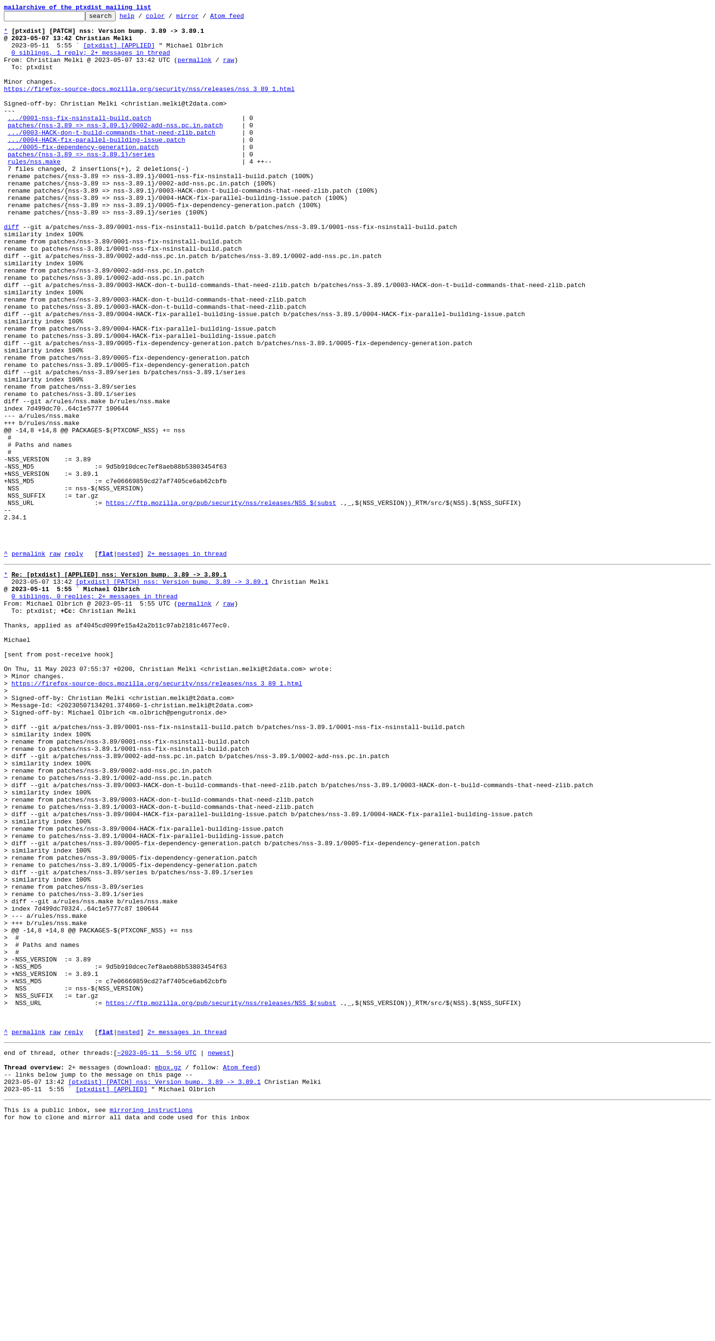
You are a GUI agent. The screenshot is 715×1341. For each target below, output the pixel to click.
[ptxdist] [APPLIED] (119, 52)
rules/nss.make (34, 191)
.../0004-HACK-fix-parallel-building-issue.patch (96, 165)
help (142, 18)
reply (73, 662)
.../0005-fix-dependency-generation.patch (83, 174)
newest (219, 1255)
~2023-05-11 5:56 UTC (157, 1255)
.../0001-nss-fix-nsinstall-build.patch (79, 139)
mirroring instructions (151, 1321)
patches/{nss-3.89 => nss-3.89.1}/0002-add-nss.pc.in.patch (115, 148)
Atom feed (242, 18)
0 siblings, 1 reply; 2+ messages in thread (91, 61)
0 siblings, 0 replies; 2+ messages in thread (95, 710)
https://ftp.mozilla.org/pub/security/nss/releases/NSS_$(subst (221, 601)
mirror (202, 18)
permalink (195, 69)
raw (228, 69)
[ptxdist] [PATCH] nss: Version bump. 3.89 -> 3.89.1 (172, 693)
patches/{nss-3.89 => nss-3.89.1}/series (81, 183)
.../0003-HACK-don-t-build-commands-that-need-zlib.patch (111, 156)
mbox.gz (168, 1273)
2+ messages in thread (187, 662)
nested (128, 662)
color (170, 18)
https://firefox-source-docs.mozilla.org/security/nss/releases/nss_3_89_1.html (149, 104)
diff (11, 270)
